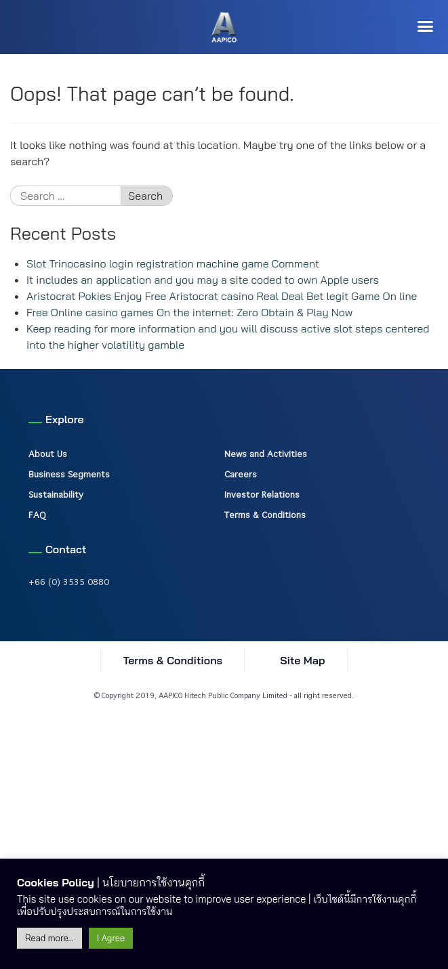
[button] (426, 26)
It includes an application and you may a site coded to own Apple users (202, 279)
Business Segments (69, 474)
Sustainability (55, 494)
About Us (47, 453)
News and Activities (265, 453)
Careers (240, 474)
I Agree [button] (111, 937)
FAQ (36, 514)
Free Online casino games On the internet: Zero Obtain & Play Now (189, 312)
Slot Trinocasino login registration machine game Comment (172, 263)
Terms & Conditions (265, 514)
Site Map (302, 660)
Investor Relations (262, 494)
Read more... (49, 937)
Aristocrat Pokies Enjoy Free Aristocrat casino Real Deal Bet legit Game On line (221, 296)
